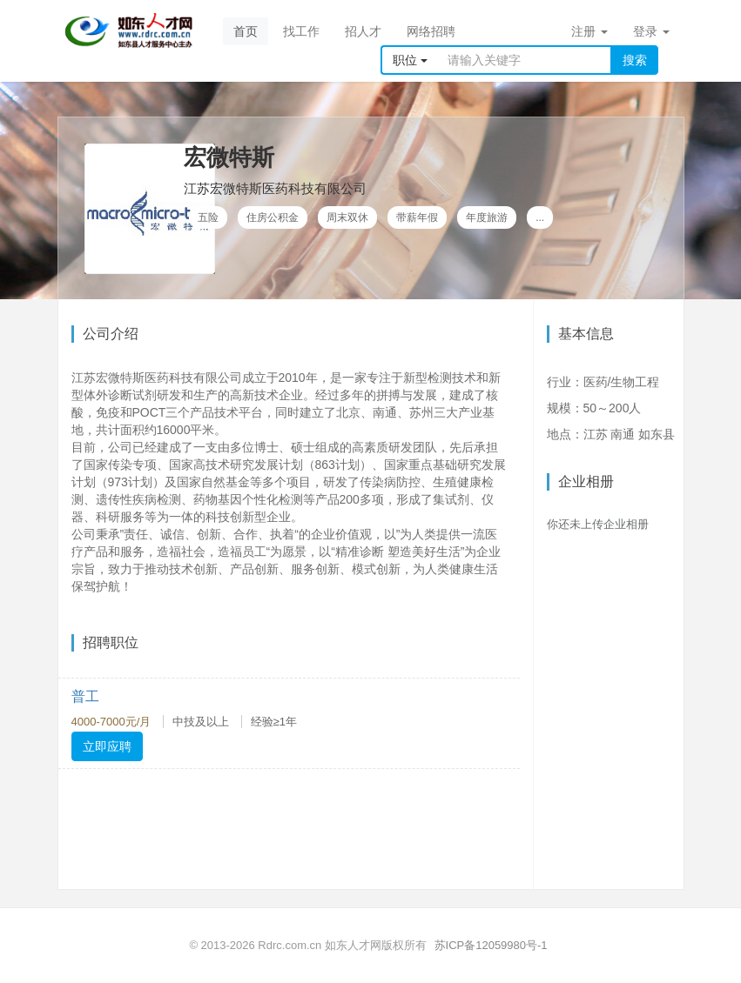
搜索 (635, 60)
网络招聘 (431, 31)
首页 (245, 31)
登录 (651, 31)
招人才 (363, 31)
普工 (85, 696)
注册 (589, 31)
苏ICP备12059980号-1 (491, 945)
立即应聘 (107, 746)
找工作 (301, 31)
